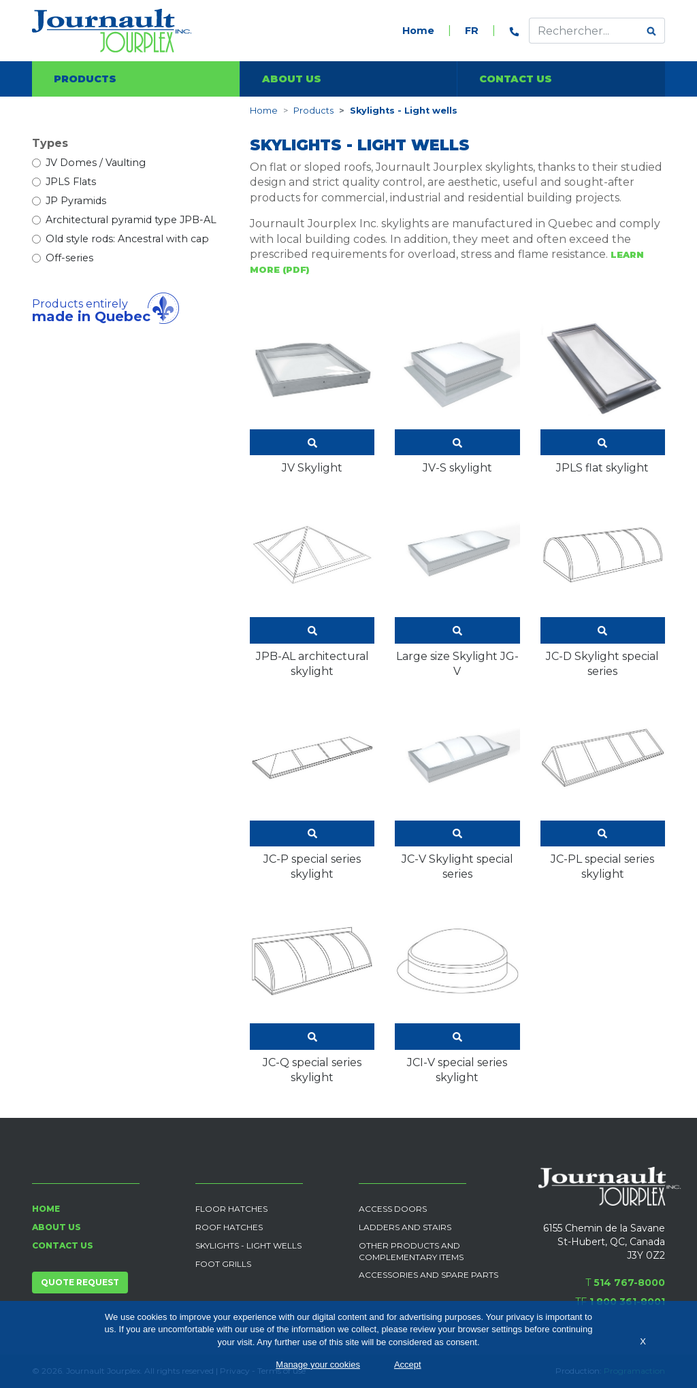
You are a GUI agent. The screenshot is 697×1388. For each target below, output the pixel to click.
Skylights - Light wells (248, 1245)
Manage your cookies (318, 1364)
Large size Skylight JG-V (457, 585)
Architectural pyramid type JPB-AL (131, 220)
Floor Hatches (231, 1209)
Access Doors (393, 1209)
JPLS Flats (71, 182)
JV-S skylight (457, 390)
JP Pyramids (76, 201)
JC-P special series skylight (312, 787)
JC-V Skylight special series (457, 787)
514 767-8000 (629, 1282)
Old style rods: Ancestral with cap (127, 239)
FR (472, 30)
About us (291, 79)
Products (85, 79)
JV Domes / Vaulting (96, 162)
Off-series (69, 258)
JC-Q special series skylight (312, 991)
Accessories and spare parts (428, 1275)
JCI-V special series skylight (457, 991)
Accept (407, 1364)
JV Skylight (312, 390)
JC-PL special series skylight (602, 787)
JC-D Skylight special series (602, 585)
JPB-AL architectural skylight (312, 585)
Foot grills (223, 1264)
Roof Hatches (229, 1227)
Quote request (80, 1282)
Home (418, 30)
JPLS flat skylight (602, 390)
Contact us (515, 79)
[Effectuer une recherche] (584, 31)
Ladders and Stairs (405, 1227)
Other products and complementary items (411, 1251)
